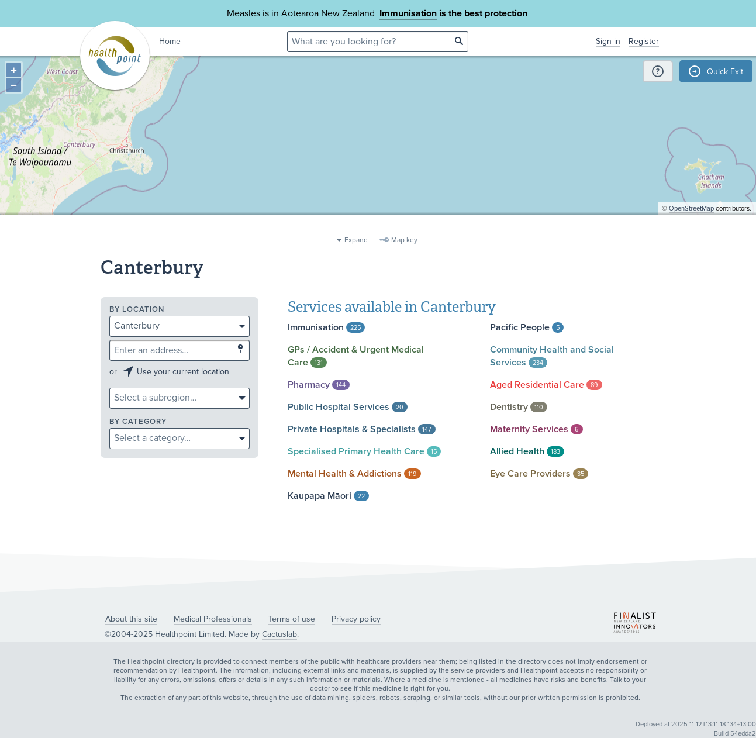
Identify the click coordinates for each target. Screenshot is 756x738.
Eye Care (539, 474)
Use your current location (183, 372)
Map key (404, 240)
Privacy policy (356, 619)
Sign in (608, 41)
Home (170, 41)
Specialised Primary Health (364, 451)
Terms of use (291, 619)
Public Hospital (348, 407)
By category (138, 422)
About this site (131, 619)
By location (136, 309)
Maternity (536, 429)
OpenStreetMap (691, 225)
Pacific (527, 327)
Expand (356, 240)
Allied (527, 451)
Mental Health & (354, 474)
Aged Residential (546, 385)
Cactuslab (279, 634)
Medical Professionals (213, 619)
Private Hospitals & (362, 429)
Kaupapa (328, 496)
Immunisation (408, 13)
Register (644, 41)
